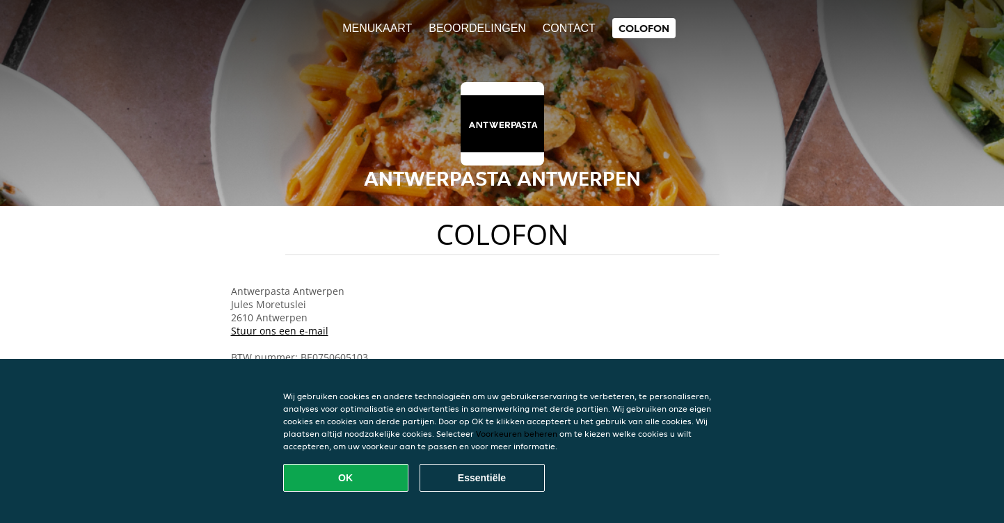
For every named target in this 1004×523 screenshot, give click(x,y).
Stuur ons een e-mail (279, 330)
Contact (569, 28)
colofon (644, 28)
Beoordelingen (477, 28)
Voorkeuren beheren (516, 433)
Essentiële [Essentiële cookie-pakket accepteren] (482, 477)
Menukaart (377, 28)
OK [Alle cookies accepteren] (345, 477)
